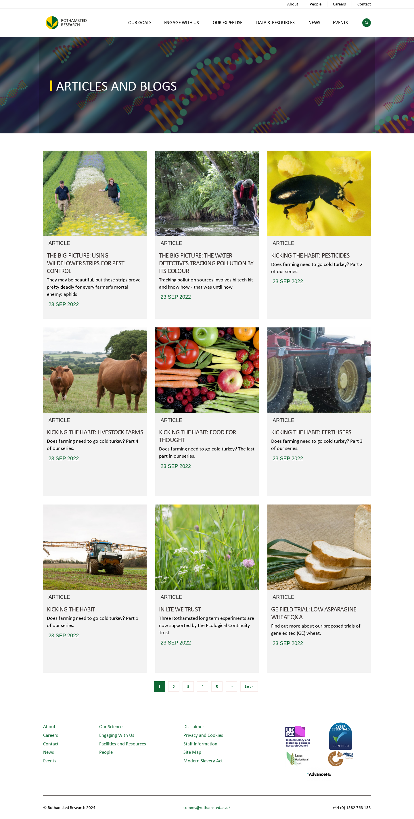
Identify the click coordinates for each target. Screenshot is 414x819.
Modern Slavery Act (203, 760)
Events (49, 760)
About (292, 3)
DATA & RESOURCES (275, 22)
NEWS (314, 22)
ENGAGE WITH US (181, 22)
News (48, 752)
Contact (364, 3)
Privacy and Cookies (203, 735)
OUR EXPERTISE (227, 22)
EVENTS (340, 22)
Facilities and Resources (122, 743)
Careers (339, 3)
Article (59, 243)
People (315, 3)
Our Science (110, 726)
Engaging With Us (116, 735)
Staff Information (200, 743)
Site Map (192, 752)
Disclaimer (193, 726)
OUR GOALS (139, 22)
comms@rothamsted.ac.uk (207, 807)
